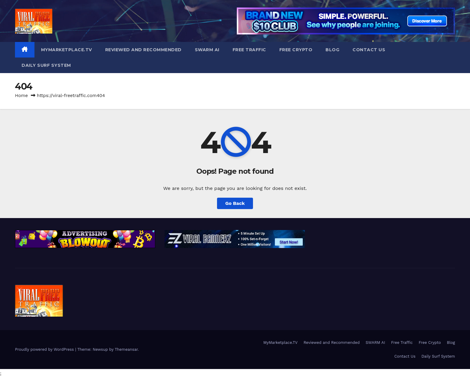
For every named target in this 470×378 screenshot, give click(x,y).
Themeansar (126, 349)
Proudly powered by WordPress (45, 349)
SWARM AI (207, 49)
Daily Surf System (46, 65)
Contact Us (368, 49)
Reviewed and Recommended (143, 49)
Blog (332, 49)
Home (21, 95)
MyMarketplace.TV (66, 49)
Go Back (235, 203)
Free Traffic (249, 49)
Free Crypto (296, 49)
